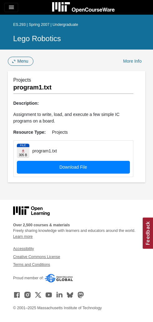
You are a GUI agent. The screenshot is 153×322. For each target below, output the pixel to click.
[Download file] (23, 151)
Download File (73, 167)
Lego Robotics (37, 38)
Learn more (23, 236)
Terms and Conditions (31, 264)
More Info (132, 61)
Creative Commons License (36, 257)
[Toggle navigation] (11, 7)
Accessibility (23, 249)
